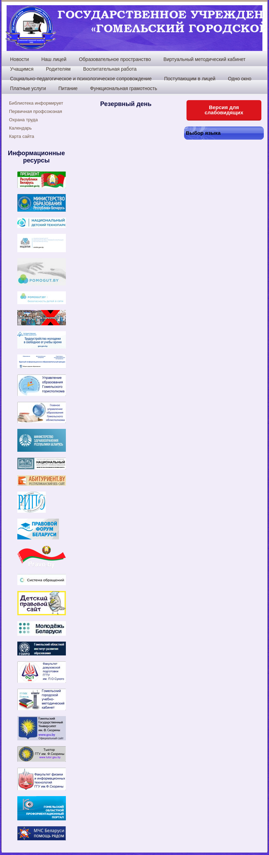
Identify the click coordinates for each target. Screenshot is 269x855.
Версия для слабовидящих (224, 109)
